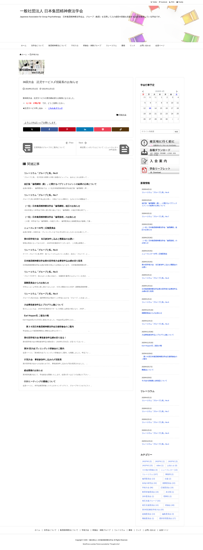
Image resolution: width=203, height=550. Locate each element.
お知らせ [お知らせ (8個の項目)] (172, 465)
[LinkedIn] (84, 129)
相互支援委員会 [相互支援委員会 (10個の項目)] (150, 505)
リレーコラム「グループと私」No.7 (41, 195)
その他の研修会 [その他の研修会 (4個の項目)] (150, 470)
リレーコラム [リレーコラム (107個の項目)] (150, 474)
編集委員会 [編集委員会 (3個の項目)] (168, 514)
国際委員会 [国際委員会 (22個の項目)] (168, 483)
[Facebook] (49, 129)
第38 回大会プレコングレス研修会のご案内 (44, 348)
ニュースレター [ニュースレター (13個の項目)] (169, 470)
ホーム (24, 54)
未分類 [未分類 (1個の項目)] (170, 492)
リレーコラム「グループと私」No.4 (41, 294)
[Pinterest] (67, 129)
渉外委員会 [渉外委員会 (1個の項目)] (148, 496)
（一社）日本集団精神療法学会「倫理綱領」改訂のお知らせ (52, 206)
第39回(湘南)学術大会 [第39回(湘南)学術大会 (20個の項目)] (153, 510)
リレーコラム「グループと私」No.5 (41, 272)
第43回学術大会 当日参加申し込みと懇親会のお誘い (49, 239)
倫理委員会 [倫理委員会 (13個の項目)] (148, 479)
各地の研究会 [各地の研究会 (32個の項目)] (149, 483)
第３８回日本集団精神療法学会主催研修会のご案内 (49, 327)
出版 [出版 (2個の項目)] (168, 479)
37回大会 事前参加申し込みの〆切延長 (43, 359)
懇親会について (148, 370)
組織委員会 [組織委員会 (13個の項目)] (148, 514)
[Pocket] (102, 129)
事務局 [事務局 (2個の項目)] (169, 474)
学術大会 (35, 54)
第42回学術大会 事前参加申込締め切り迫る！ (45, 338)
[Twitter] (31, 129)
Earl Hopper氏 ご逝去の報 (36, 316)
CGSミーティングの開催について (40, 381)
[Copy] (120, 129)
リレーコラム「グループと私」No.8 (41, 173)
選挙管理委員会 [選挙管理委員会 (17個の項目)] (167, 518)
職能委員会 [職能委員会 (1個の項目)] (148, 518)
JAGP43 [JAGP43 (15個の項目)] (147, 465)
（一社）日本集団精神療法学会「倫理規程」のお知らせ (50, 217)
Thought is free (114, 544)
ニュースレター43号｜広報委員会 (39, 228)
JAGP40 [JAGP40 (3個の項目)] (147, 461)
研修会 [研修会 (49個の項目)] (169, 505)
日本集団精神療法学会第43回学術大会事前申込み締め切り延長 (53, 261)
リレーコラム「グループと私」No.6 (41, 250)
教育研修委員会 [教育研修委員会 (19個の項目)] (150, 492)
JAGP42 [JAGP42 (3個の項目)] (172, 461)
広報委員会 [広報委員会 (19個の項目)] (167, 487)
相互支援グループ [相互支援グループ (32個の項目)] (151, 501)
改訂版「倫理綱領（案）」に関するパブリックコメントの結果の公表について (60, 184)
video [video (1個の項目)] (159, 465)
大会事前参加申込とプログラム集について (43, 305)
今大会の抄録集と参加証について (154, 381)
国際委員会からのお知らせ (36, 283)
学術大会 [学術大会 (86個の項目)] (147, 487)
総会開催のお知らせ (33, 370)
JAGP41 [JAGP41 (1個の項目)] (160, 461)
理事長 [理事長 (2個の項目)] (167, 496)
